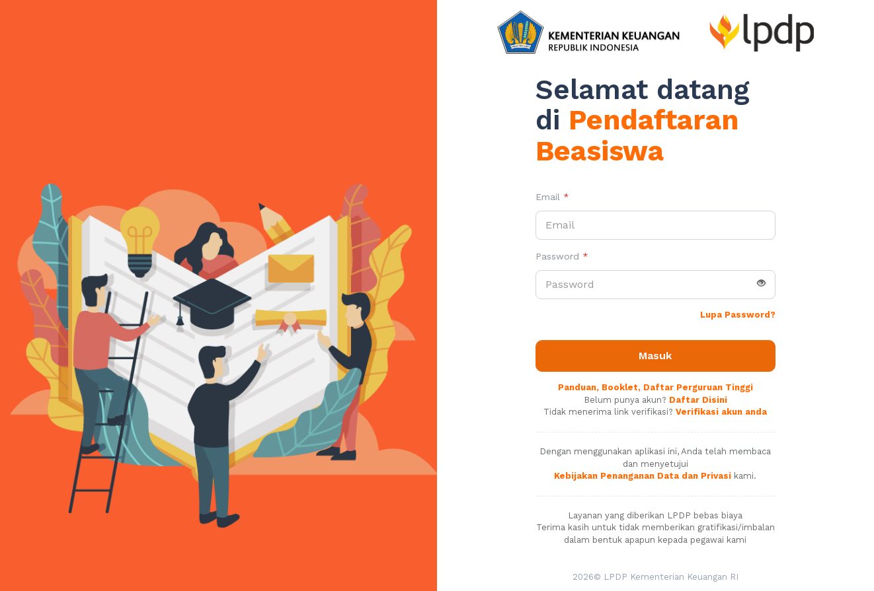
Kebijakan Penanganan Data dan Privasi (642, 476)
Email (552, 196)
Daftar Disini (698, 400)
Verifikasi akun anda (721, 412)
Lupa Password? (737, 315)
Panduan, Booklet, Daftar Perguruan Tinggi (655, 387)
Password (562, 256)
